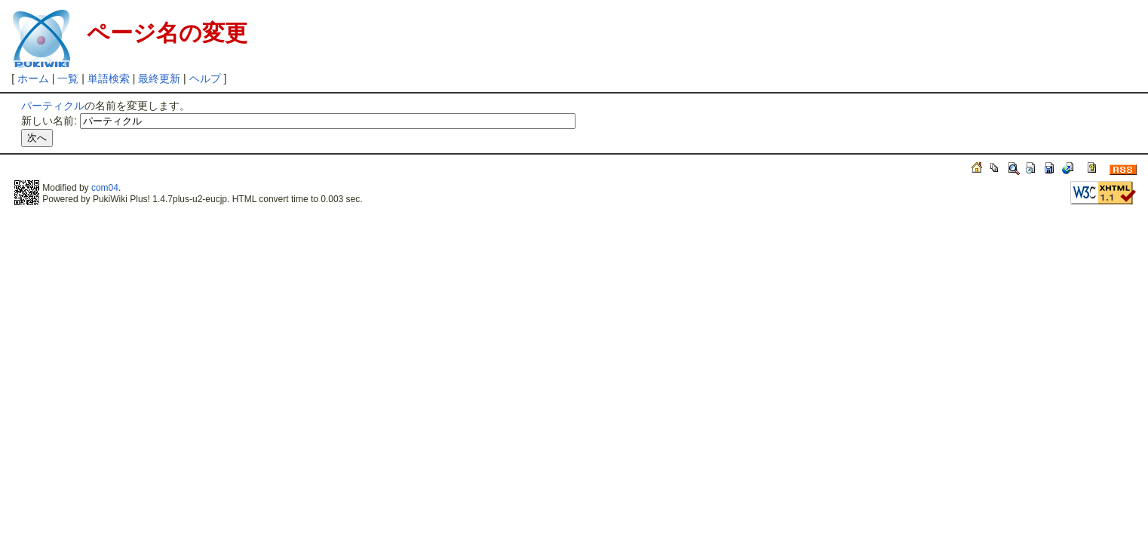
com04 (104, 188)
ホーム (33, 78)
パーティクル (52, 106)
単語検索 (108, 78)
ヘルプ (205, 78)
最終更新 (159, 78)
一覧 (67, 78)
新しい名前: (49, 121)
